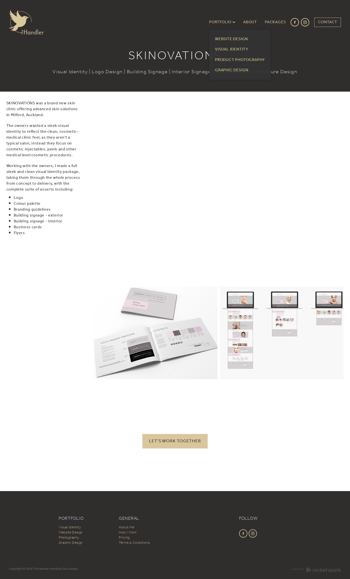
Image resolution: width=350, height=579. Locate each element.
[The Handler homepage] (42, 22)
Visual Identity (70, 527)
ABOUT (250, 22)
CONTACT (327, 22)
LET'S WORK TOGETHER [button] (175, 441)
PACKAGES (275, 22)
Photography (69, 537)
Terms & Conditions (134, 543)
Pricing (124, 537)
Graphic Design (71, 543)
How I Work (128, 532)
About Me (126, 527)
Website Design (71, 532)
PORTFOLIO (222, 22)
